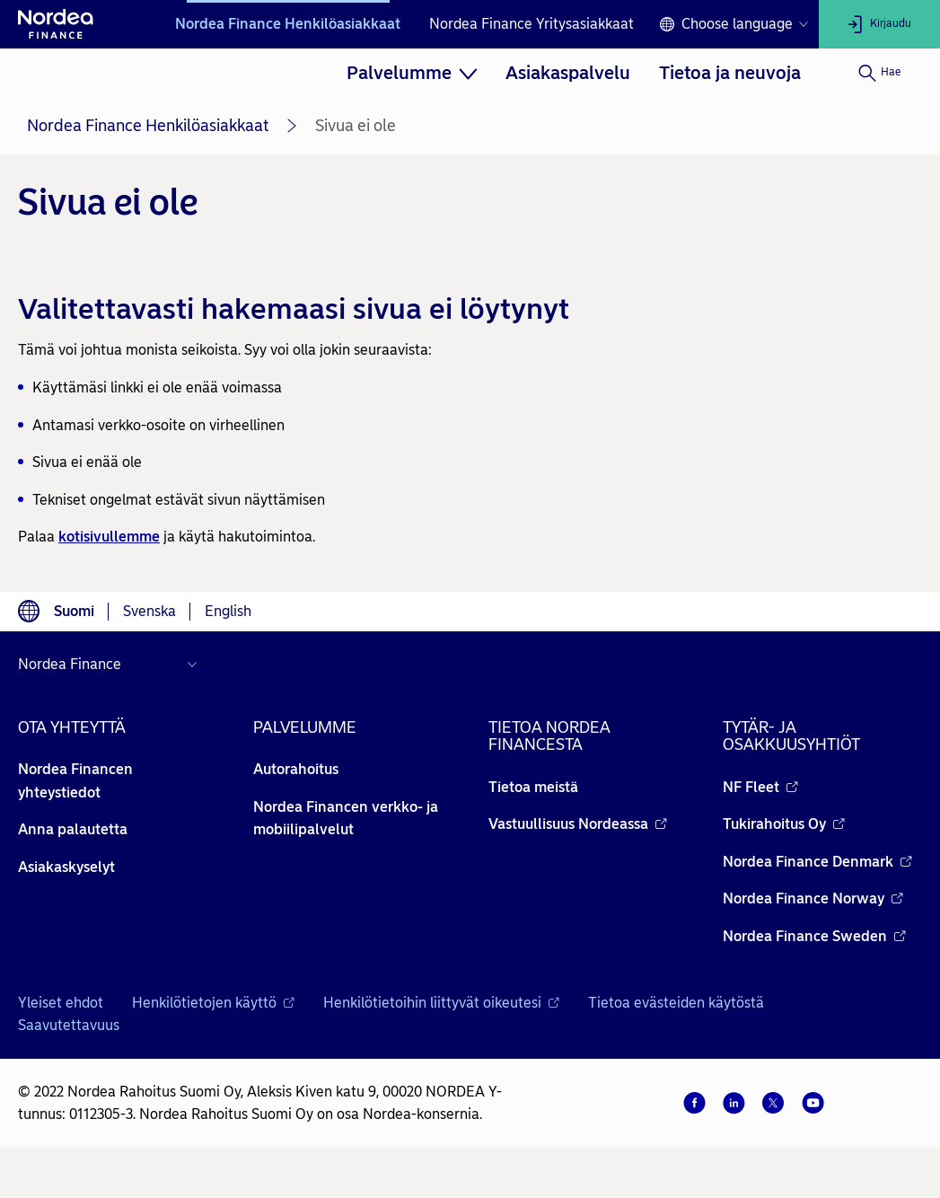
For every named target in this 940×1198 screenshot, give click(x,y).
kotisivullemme (109, 536)
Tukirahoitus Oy (784, 823)
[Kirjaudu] (879, 24)
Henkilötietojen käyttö (213, 1002)
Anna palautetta (72, 829)
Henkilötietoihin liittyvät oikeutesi (441, 1002)
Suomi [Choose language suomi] (74, 611)
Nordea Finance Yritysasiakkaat (531, 23)
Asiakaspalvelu (567, 73)
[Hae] (879, 72)
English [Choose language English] (228, 611)
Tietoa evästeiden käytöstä (676, 1002)
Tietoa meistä (533, 787)
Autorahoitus (295, 769)
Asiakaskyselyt (66, 867)
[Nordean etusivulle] (55, 24)
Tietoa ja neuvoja (730, 73)
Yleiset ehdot (60, 1002)
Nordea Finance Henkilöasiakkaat (287, 23)
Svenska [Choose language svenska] (149, 611)
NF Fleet (760, 787)
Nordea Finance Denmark (817, 861)
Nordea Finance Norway (813, 898)
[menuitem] (412, 72)
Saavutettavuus (68, 1025)
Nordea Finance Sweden (814, 936)
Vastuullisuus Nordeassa (577, 823)
